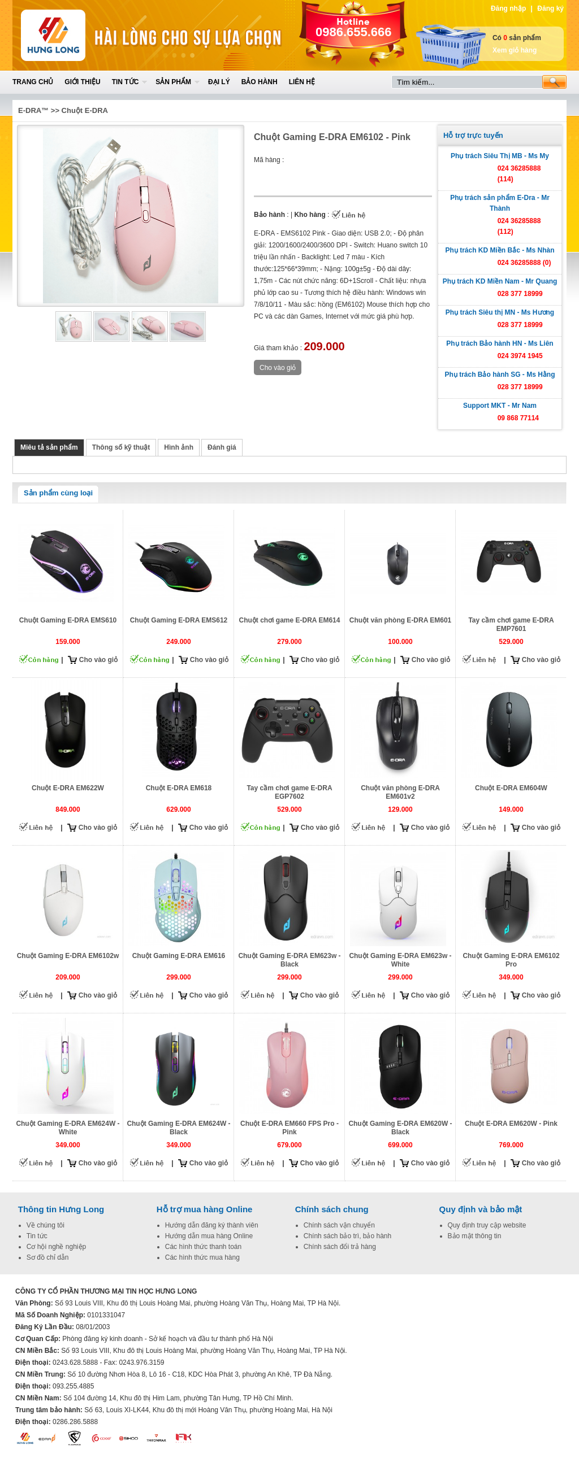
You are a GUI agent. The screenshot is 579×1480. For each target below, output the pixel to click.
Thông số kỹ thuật (121, 447)
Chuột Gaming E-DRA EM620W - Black (400, 1128)
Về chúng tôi (45, 1225)
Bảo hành (259, 82)
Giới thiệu (82, 82)
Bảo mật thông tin (475, 1236)
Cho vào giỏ (98, 660)
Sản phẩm (173, 82)
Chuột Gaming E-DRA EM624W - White (67, 1128)
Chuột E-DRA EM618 (179, 788)
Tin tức (125, 82)
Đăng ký (550, 8)
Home (95, 35)
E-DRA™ (33, 110)
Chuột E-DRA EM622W (68, 788)
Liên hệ (302, 82)
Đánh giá (222, 447)
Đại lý (219, 82)
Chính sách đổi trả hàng (340, 1247)
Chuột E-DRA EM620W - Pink (511, 1124)
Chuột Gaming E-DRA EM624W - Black (178, 1128)
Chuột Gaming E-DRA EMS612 (179, 620)
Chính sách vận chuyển (339, 1225)
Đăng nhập (508, 8)
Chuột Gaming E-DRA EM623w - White (400, 960)
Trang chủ (32, 82)
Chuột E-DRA (85, 110)
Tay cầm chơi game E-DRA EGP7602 (289, 792)
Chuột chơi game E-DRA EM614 (289, 620)
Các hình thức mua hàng (202, 1257)
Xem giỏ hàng (514, 50)
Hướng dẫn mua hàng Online (209, 1236)
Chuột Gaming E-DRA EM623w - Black (289, 960)
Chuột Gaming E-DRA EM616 (179, 956)
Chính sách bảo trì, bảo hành (347, 1236)
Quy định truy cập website (487, 1225)
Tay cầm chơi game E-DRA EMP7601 (511, 624)
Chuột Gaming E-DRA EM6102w (68, 956)
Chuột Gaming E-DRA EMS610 (68, 620)
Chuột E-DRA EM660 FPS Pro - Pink (289, 1128)
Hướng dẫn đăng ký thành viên (211, 1225)
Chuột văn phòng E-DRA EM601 (400, 620)
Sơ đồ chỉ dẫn (48, 1257)
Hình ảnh (178, 447)
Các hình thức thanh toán (203, 1247)
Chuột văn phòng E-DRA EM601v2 (400, 792)
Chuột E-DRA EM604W (511, 788)
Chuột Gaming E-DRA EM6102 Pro (511, 960)
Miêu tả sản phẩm (49, 447)
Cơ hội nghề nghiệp (56, 1247)
